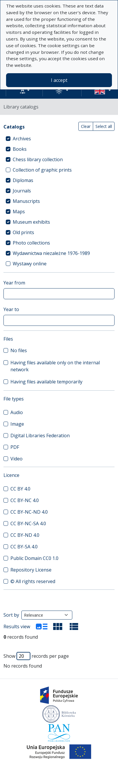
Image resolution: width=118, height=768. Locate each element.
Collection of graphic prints (42, 170)
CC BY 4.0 (20, 489)
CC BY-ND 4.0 (24, 535)
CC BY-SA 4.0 (24, 546)
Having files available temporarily (46, 382)
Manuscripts (26, 201)
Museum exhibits (31, 222)
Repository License (30, 570)
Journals (22, 191)
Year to (11, 309)
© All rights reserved (32, 581)
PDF (14, 447)
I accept (59, 80)
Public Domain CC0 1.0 (34, 558)
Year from (14, 283)
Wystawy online (30, 263)
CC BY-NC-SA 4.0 (28, 523)
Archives (22, 138)
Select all (103, 126)
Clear (86, 126)
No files (18, 350)
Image (17, 424)
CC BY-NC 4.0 (24, 500)
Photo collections (31, 243)
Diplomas (23, 180)
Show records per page (36, 656)
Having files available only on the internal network (55, 366)
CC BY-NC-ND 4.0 (29, 512)
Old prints (23, 232)
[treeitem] (59, 139)
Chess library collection (38, 159)
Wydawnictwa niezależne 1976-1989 (51, 253)
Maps (19, 211)
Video (16, 458)
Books (20, 149)
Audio (16, 412)
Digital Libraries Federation (40, 435)
